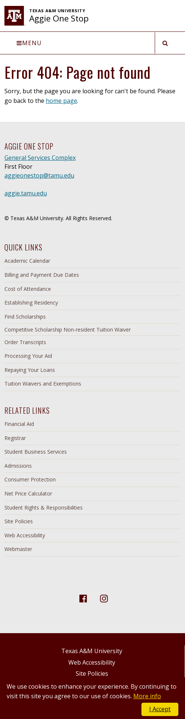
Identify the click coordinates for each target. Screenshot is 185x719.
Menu (29, 43)
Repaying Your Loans (29, 369)
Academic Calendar (27, 260)
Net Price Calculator (28, 493)
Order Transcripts (25, 342)
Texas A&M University (91, 651)
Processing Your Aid (28, 355)
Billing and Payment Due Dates (41, 274)
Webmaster (18, 548)
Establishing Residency (31, 302)
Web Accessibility (24, 535)
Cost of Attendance (27, 288)
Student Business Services (35, 451)
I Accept (160, 709)
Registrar (15, 437)
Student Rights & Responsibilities (43, 507)
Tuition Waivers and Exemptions (42, 383)
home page (61, 101)
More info (147, 696)
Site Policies (18, 521)
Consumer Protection (30, 479)
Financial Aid (19, 423)
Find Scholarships (25, 316)
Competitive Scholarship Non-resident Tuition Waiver (67, 329)
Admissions (18, 465)
